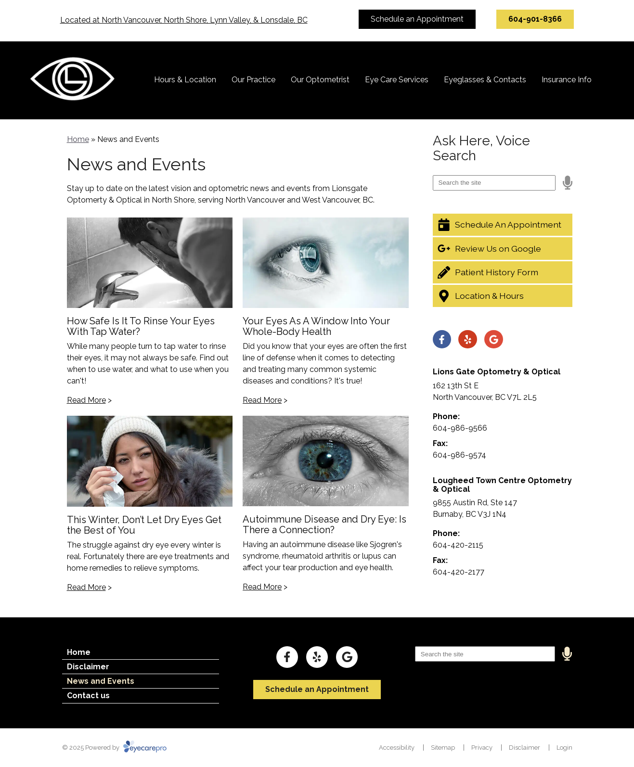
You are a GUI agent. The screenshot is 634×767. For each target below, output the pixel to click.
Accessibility (396, 747)
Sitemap (443, 747)
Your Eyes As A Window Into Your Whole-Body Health (316, 326)
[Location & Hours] (502, 296)
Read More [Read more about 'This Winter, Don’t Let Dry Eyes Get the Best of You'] (86, 587)
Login (564, 747)
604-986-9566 (460, 428)
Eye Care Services (396, 79)
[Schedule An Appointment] (502, 225)
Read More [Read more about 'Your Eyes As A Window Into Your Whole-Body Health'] (262, 400)
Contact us (88, 695)
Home (78, 139)
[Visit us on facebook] (442, 339)
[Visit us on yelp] (467, 339)
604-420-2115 (458, 545)
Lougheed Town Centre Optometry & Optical (502, 485)
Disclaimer (88, 666)
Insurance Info (567, 79)
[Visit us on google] (493, 339)
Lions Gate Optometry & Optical (496, 371)
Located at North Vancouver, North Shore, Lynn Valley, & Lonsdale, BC (184, 20)
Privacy (481, 747)
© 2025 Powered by (114, 747)
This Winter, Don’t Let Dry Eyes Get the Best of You (144, 525)
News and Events (100, 681)
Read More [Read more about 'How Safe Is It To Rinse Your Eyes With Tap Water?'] (86, 400)
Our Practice (253, 79)
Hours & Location (185, 79)
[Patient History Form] (502, 272)
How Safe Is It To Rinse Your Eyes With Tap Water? (141, 326)
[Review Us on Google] (502, 248)
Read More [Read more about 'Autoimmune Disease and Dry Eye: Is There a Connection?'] (262, 586)
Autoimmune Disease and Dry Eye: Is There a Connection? (324, 524)
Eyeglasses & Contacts (485, 79)
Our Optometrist (320, 79)
